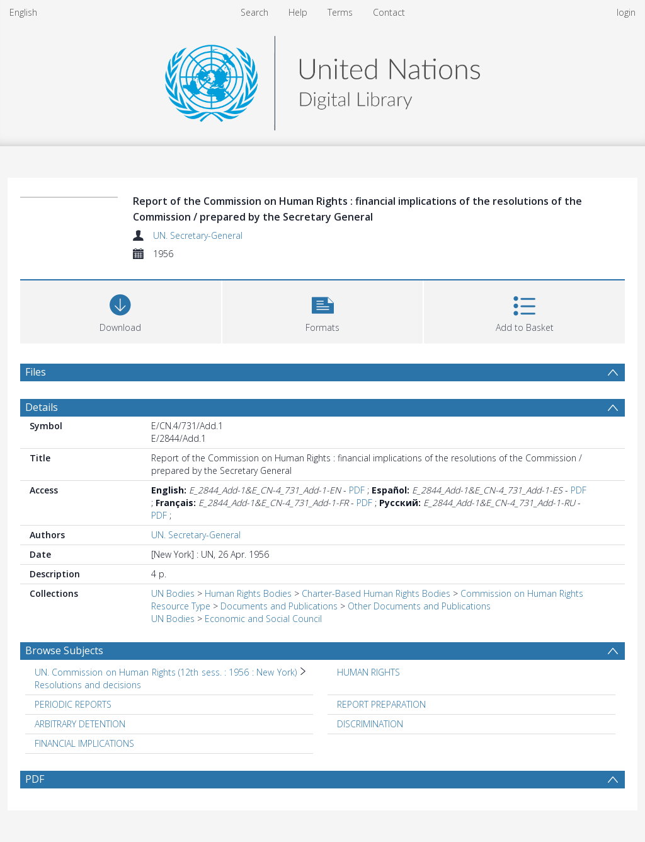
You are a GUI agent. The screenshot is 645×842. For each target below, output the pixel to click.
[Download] (120, 310)
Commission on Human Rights (521, 593)
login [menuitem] (626, 12)
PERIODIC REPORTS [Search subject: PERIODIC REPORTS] (73, 704)
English (23, 12)
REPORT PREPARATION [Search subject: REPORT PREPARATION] (381, 704)
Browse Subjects (64, 650)
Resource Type (180, 606)
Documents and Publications (279, 606)
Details (41, 407)
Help (297, 12)
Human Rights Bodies (248, 593)
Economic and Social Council (263, 619)
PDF (357, 490)
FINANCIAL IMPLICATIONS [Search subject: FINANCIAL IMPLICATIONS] (84, 743)
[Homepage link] (322, 80)
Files (35, 372)
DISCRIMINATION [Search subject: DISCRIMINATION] (370, 724)
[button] (322, 310)
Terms (340, 12)
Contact (389, 12)
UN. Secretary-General (198, 235)
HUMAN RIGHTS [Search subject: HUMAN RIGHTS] (368, 672)
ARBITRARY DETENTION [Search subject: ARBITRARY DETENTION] (80, 724)
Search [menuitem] (254, 12)
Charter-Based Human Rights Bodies (376, 593)
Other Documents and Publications (419, 606)
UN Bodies (173, 593)
